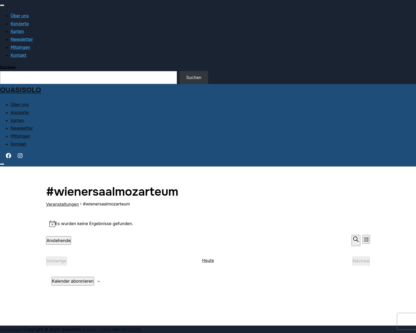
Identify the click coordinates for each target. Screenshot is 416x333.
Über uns (20, 16)
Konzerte (20, 24)
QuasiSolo (20, 90)
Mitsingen (20, 47)
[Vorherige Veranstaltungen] (56, 261)
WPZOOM (131, 329)
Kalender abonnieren (73, 281)
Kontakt (18, 55)
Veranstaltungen (62, 204)
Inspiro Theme (97, 329)
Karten (17, 31)
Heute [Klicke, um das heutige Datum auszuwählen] (208, 260)
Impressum (11, 329)
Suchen (8, 67)
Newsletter (22, 39)
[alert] (208, 224)
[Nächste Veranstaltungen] (361, 261)
